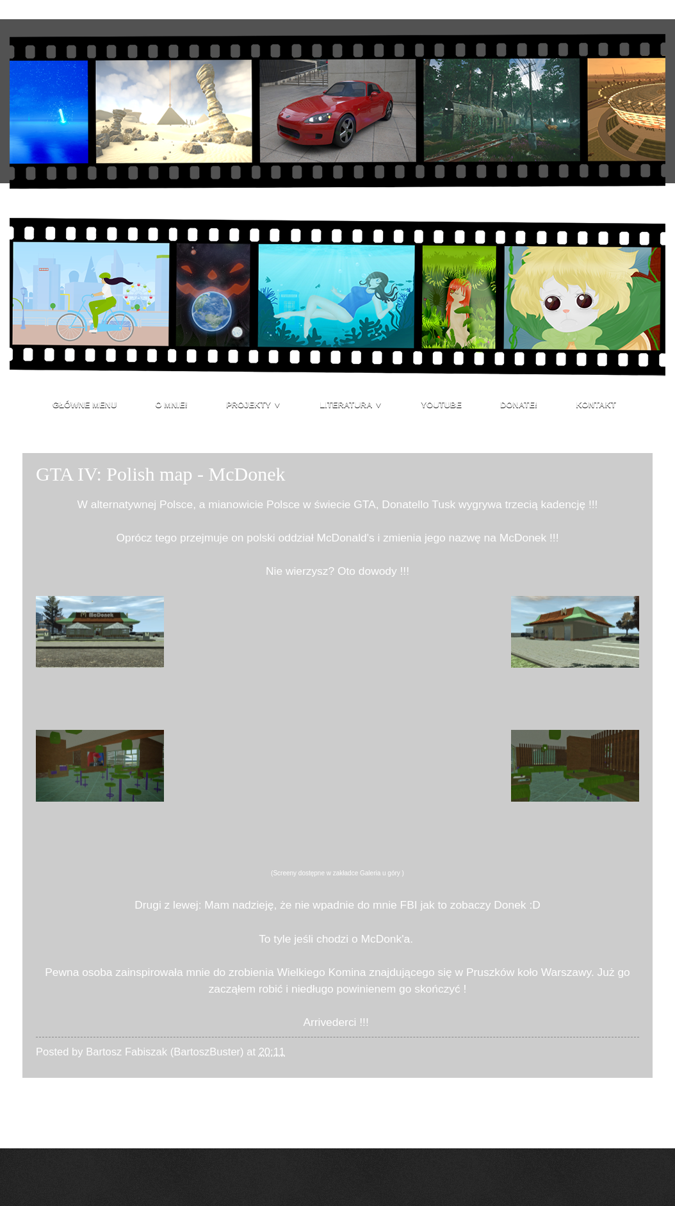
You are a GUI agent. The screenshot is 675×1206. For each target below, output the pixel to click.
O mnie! (171, 404)
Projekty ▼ (253, 404)
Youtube (441, 404)
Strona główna (338, 1104)
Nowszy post (64, 1104)
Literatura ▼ (351, 404)
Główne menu (85, 404)
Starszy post (612, 1104)
